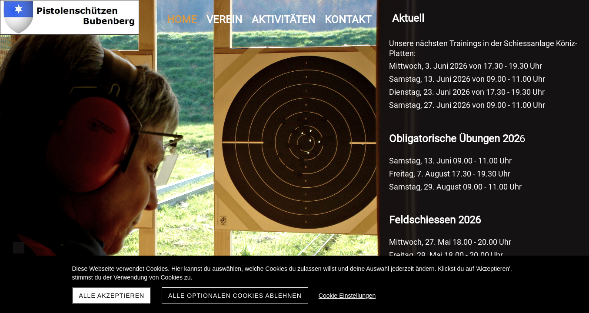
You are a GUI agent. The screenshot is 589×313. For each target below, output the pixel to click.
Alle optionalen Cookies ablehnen (235, 295)
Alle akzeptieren (112, 295)
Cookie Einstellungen (347, 295)
